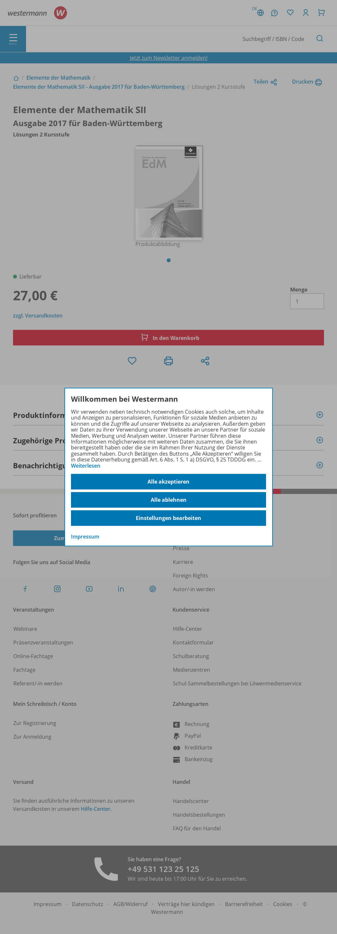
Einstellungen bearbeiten (168, 518)
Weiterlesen (85, 465)
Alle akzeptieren (168, 481)
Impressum (85, 536)
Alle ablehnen (169, 499)
